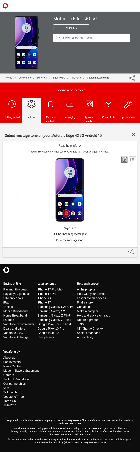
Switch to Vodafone (16, 379)
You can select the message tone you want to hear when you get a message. (70, 151)
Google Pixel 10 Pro (50, 328)
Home (9, 77)
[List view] (132, 160)
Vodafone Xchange (16, 337)
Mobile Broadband (15, 311)
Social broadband (88, 333)
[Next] (122, 199)
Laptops (8, 320)
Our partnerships (14, 383)
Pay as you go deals (16, 293)
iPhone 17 (44, 302)
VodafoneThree (13, 396)
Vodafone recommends (18, 324)
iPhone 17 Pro (46, 293)
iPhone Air (44, 298)
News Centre (12, 366)
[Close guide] (133, 134)
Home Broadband (15, 315)
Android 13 (71, 27)
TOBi (80, 324)
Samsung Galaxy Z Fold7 (54, 320)
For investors (12, 362)
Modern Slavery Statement (21, 370)
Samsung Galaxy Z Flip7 (53, 315)
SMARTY (9, 405)
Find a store (85, 302)
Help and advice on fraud (93, 315)
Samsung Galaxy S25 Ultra (55, 307)
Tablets (8, 307)
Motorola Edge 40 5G (75, 18)
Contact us (84, 307)
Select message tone (98, 77)
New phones (45, 337)
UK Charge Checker (90, 328)
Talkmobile (10, 392)
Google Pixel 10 (48, 333)
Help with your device (91, 293)
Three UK (9, 401)
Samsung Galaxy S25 (51, 311)
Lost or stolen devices (91, 298)
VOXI (6, 388)
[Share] (135, 250)
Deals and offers (14, 328)
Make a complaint (88, 311)
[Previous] (17, 199)
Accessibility (85, 337)
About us (9, 357)
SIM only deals (13, 298)
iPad (6, 302)
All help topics (86, 289)
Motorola (42, 77)
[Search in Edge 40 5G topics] (91, 38)
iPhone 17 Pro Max (50, 289)
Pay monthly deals (15, 289)
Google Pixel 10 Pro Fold (54, 324)
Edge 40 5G (59, 77)
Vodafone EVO (13, 333)
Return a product (88, 320)
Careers (8, 375)
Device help (25, 77)
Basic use (76, 77)
